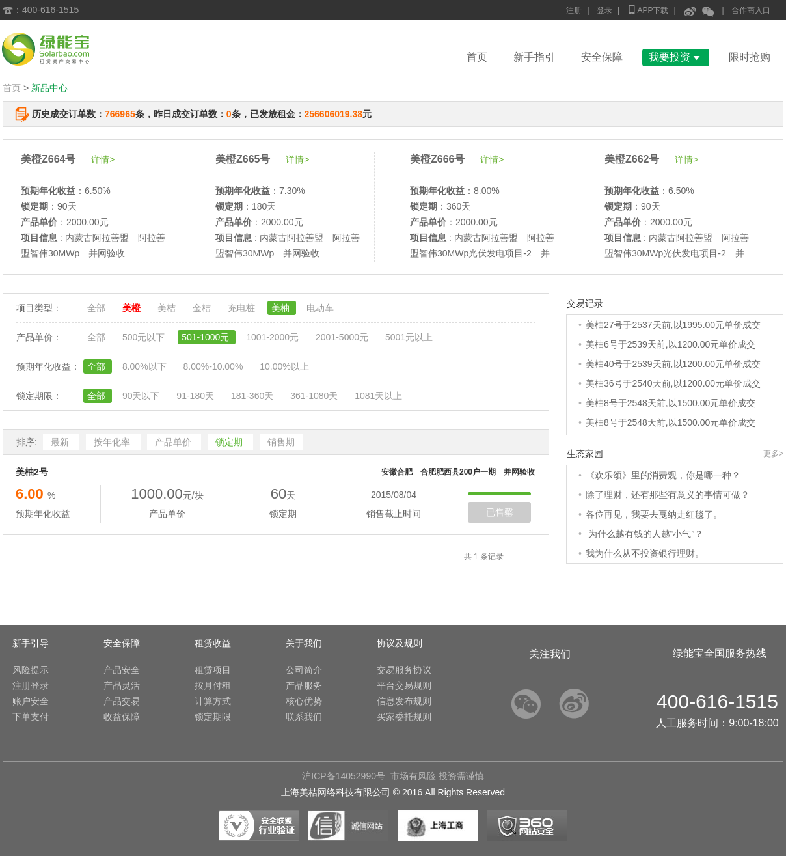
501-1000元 (207, 337)
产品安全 (121, 670)
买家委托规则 (404, 716)
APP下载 (647, 9)
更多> (773, 453)
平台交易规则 (404, 685)
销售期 (281, 442)
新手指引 (534, 56)
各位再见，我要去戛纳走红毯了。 (654, 514)
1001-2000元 (273, 337)
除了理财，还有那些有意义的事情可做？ (668, 495)
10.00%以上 (284, 366)
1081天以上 (378, 396)
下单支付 (30, 716)
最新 (61, 442)
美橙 (132, 308)
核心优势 (304, 701)
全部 (97, 308)
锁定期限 (213, 716)
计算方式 (213, 701)
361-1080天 (315, 396)
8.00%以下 (145, 366)
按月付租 (213, 685)
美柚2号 (32, 472)
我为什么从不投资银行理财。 (645, 553)
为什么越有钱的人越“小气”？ (644, 534)
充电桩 (243, 308)
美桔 (167, 308)
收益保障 (121, 716)
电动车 (320, 308)
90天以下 (142, 396)
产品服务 (304, 685)
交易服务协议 (404, 670)
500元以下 (144, 337)
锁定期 (230, 442)
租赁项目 (213, 670)
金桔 (203, 308)
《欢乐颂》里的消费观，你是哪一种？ (663, 475)
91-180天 (196, 396)
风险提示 (30, 670)
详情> (103, 159)
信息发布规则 (404, 701)
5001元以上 (409, 337)
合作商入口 (750, 10)
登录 (604, 10)
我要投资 (676, 57)
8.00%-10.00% (214, 366)
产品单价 (174, 442)
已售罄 (499, 512)
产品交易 (121, 701)
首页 (477, 56)
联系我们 (304, 716)
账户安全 (30, 701)
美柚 (281, 308)
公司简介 (304, 670)
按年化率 (113, 442)
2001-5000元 (343, 337)
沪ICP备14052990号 (343, 776)
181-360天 (253, 396)
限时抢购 (749, 56)
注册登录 (30, 685)
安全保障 (602, 56)
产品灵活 (121, 685)
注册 (574, 10)
